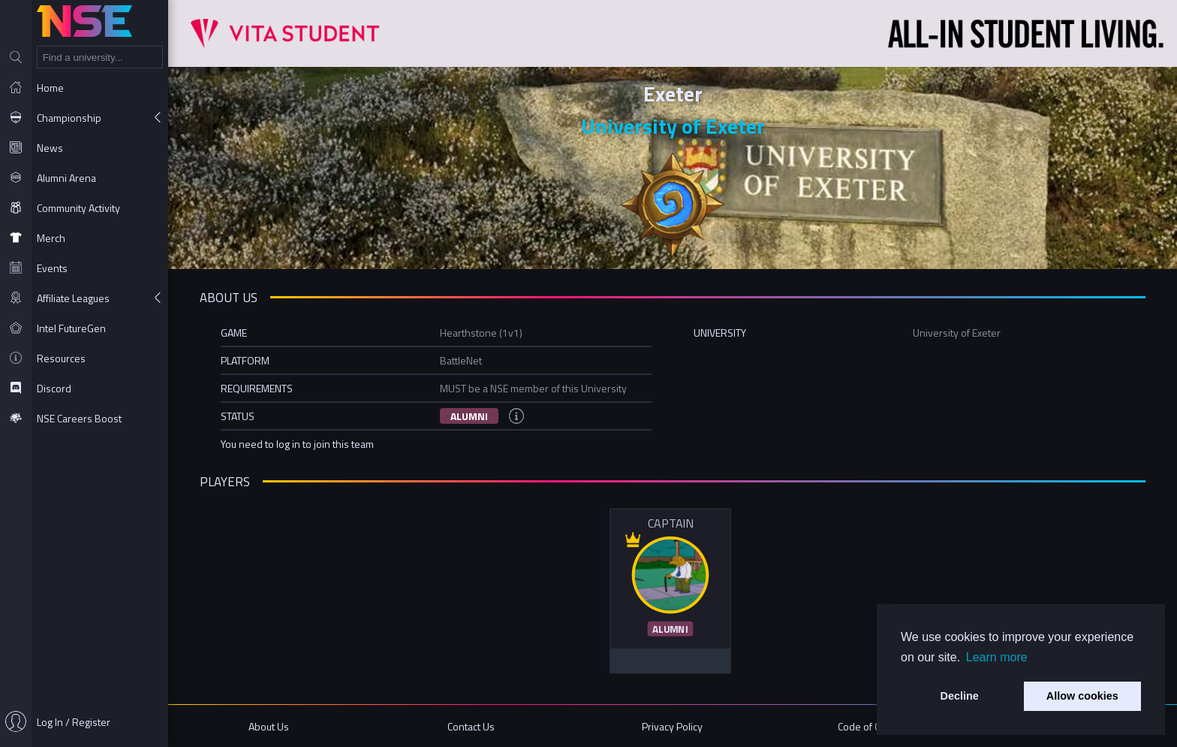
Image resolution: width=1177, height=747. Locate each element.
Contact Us (471, 726)
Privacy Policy (672, 726)
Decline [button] (960, 696)
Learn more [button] (997, 657)
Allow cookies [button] (1082, 696)
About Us (268, 726)
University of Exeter (673, 126)
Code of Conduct (874, 726)
